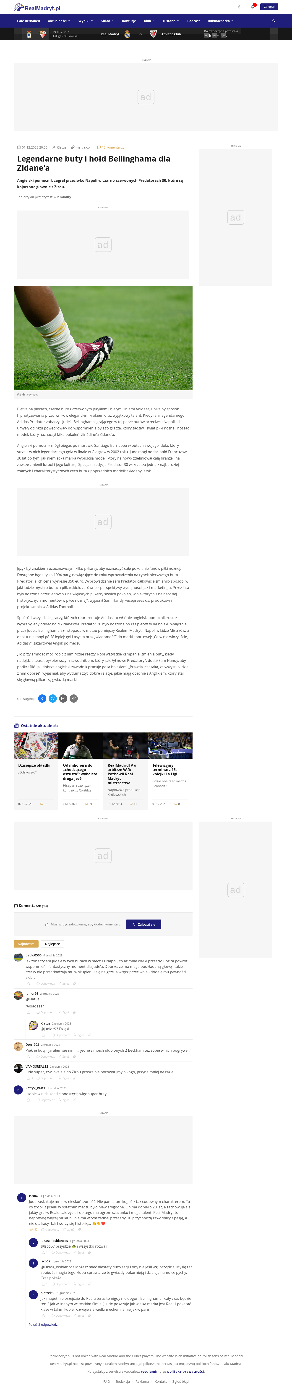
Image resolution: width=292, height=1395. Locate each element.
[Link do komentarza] (75, 983)
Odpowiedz (45, 983)
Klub (149, 21)
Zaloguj (268, 7)
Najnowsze (26, 943)
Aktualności (59, 21)
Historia (171, 21)
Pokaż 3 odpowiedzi (44, 1324)
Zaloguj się (143, 924)
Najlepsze (52, 943)
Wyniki (85, 21)
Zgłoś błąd (180, 1381)
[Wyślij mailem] (63, 698)
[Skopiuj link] (74, 698)
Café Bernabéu (28, 21)
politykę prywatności (185, 1371)
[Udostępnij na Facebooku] (42, 698)
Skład (107, 21)
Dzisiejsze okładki (34, 765)
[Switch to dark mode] (238, 6)
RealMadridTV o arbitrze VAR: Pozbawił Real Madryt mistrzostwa (122, 774)
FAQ (106, 1381)
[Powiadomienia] (251, 6)
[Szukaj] (273, 20)
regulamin (150, 1371)
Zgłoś (63, 983)
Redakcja (123, 1381)
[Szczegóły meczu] (29, 34)
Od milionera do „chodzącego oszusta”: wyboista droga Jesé (80, 772)
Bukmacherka (221, 21)
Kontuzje (129, 21)
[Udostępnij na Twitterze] (53, 698)
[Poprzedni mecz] (18, 34)
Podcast (193, 21)
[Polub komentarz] (30, 983)
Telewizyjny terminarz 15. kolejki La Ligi (164, 769)
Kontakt (161, 1381)
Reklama (142, 1381)
